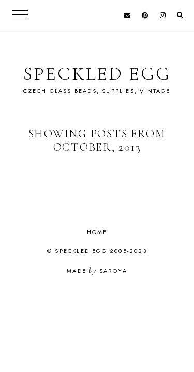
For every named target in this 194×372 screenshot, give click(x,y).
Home (97, 232)
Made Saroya (97, 271)
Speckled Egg (97, 74)
